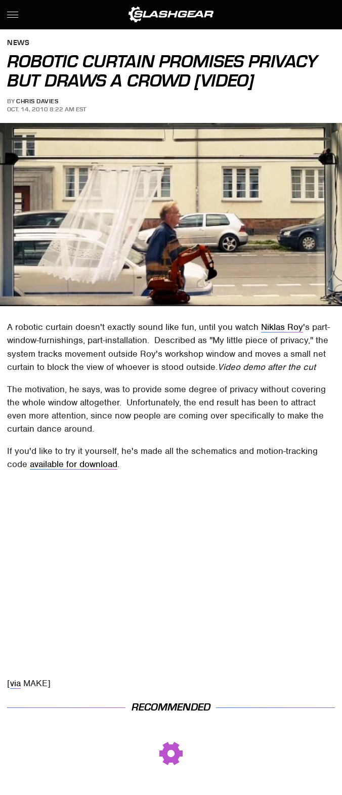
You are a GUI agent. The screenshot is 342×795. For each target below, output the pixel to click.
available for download (73, 464)
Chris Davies (37, 101)
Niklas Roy (282, 326)
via (15, 683)
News (18, 43)
